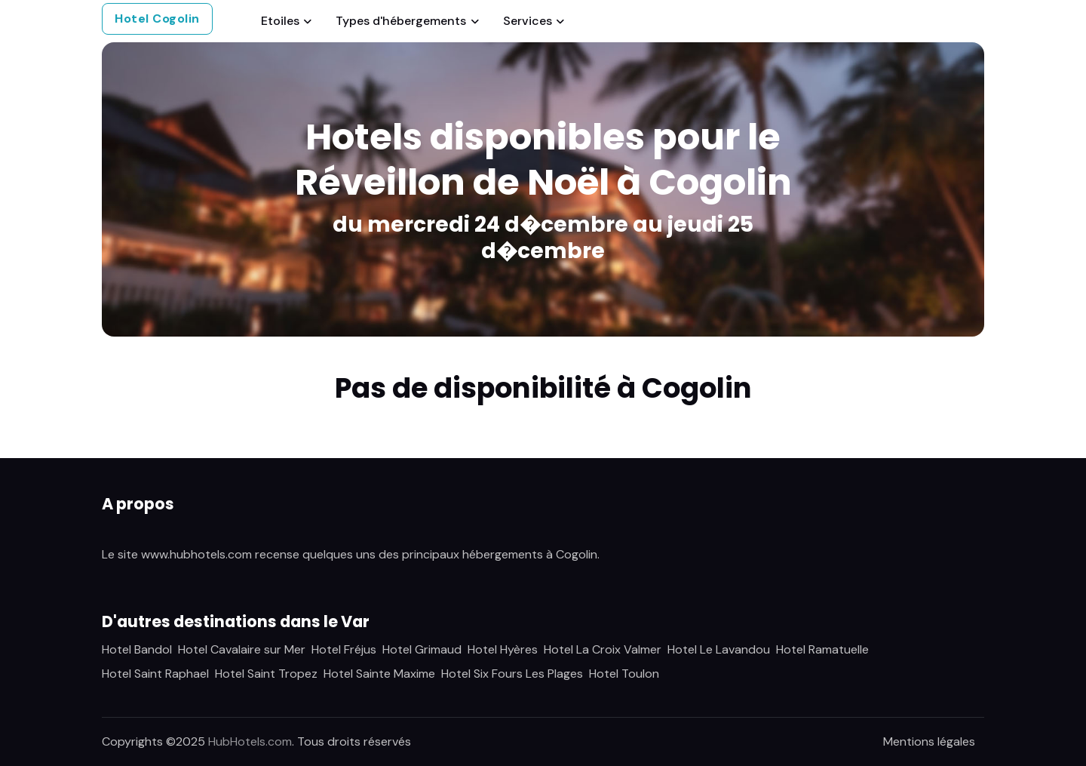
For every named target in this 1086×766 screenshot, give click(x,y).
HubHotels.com (250, 741)
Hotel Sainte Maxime (379, 673)
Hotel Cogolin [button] (157, 18)
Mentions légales (929, 741)
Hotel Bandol (137, 649)
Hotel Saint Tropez (266, 673)
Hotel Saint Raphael (155, 673)
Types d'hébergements (401, 21)
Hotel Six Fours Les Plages (512, 673)
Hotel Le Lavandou (718, 649)
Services (527, 21)
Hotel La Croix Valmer (602, 649)
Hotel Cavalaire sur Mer (241, 649)
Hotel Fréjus (343, 649)
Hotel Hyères (503, 649)
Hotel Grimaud (422, 649)
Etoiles (280, 21)
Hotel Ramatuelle (822, 649)
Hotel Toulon (624, 673)
